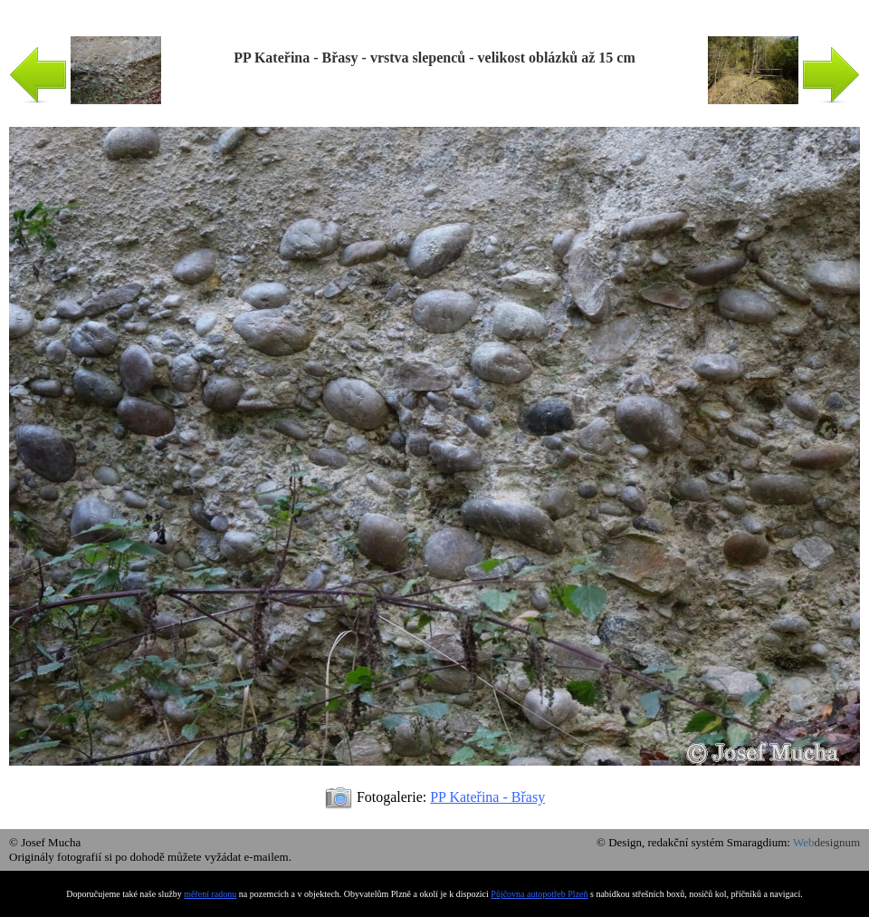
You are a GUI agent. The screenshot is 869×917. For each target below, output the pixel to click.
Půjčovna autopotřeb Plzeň (539, 894)
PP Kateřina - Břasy (487, 797)
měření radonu (210, 894)
